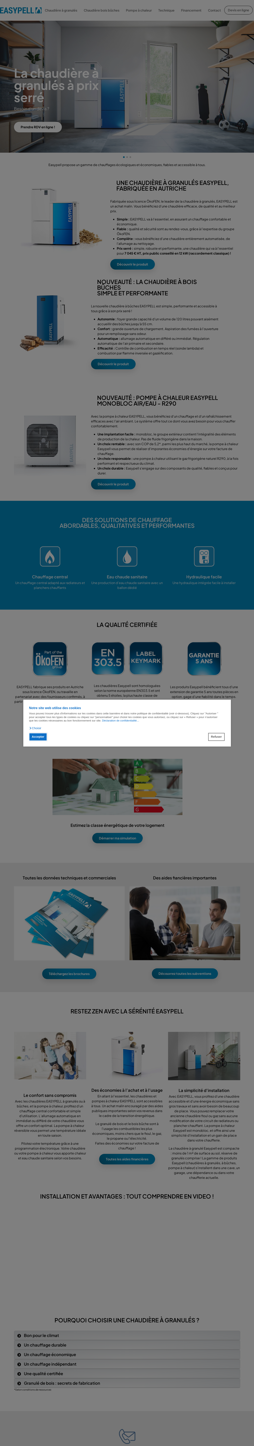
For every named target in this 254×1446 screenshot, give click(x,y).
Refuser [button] (216, 737)
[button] (35, 728)
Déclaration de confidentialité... (120, 720)
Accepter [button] (38, 737)
